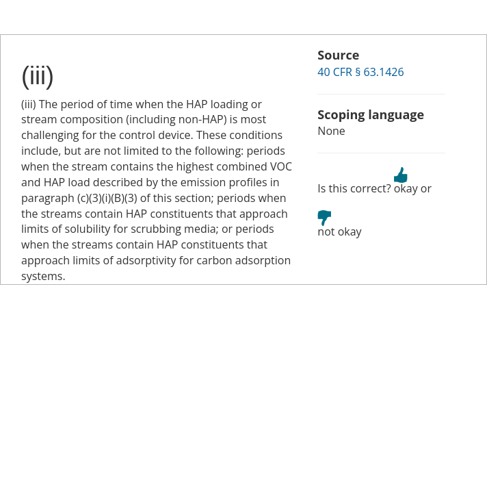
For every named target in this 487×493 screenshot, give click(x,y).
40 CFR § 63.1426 (360, 71)
